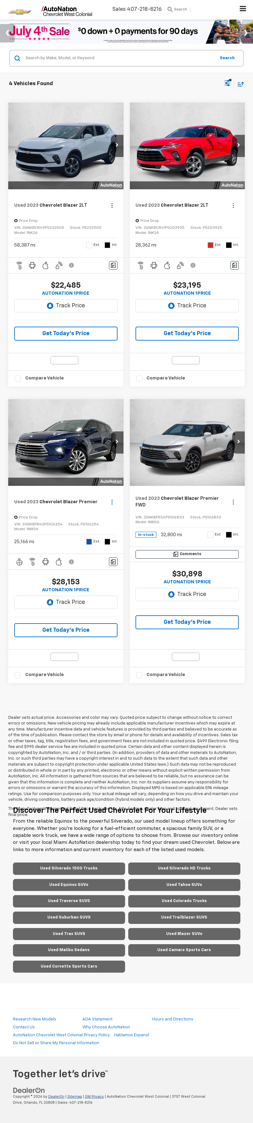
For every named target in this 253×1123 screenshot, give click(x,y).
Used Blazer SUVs (184, 934)
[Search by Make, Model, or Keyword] (119, 58)
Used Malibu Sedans (69, 950)
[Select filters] (228, 84)
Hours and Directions (172, 1019)
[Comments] (113, 265)
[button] (117, 146)
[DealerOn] (29, 1090)
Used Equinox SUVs (68, 885)
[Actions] (111, 205)
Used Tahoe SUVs (184, 885)
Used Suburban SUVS (69, 917)
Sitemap (74, 1096)
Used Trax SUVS (69, 934)
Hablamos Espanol (131, 1035)
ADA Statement (97, 1019)
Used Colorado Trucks (184, 901)
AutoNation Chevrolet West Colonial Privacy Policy (61, 1035)
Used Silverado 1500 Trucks (69, 868)
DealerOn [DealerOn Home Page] (56, 1096)
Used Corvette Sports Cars (69, 966)
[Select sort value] (239, 84)
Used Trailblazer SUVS (184, 917)
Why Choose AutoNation (106, 1027)
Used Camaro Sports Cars (184, 950)
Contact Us (24, 1027)
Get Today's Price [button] (65, 333)
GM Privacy (94, 1096)
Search (227, 58)
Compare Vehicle (44, 378)
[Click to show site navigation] (243, 10)
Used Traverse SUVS (69, 901)
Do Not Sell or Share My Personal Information (56, 1043)
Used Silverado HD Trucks (184, 868)
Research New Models (34, 1019)
